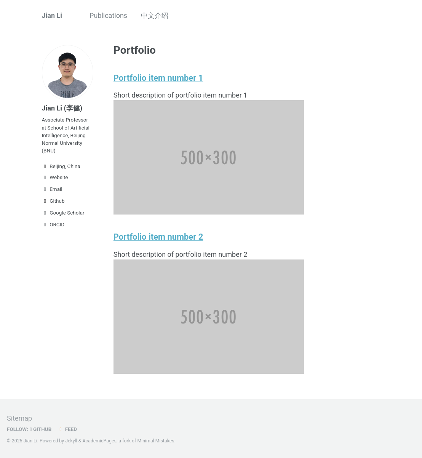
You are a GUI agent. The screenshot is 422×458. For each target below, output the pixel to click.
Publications (108, 15)
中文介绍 (154, 15)
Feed (67, 429)
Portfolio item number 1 (159, 78)
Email (52, 189)
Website (55, 177)
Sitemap (19, 418)
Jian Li (52, 15)
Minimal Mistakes (155, 440)
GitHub (41, 429)
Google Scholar (63, 213)
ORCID (53, 224)
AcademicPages (99, 440)
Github (53, 201)
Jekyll (71, 440)
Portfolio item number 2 (159, 237)
